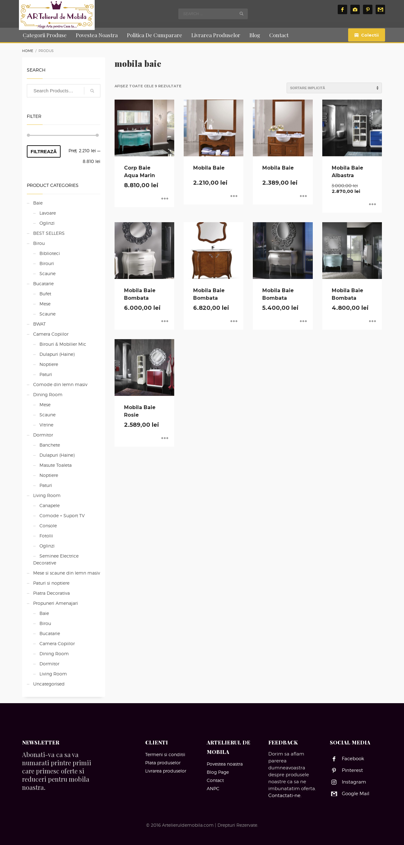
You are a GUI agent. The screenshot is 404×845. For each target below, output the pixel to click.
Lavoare (47, 213)
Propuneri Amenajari (55, 603)
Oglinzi (47, 223)
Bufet (45, 293)
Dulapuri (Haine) (56, 354)
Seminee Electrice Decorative (56, 559)
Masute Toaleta (55, 465)
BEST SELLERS (49, 233)
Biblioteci (49, 253)
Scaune (47, 273)
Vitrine (46, 424)
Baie (38, 202)
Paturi (45, 374)
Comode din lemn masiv (60, 384)
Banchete (49, 445)
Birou (39, 243)
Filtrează (44, 151)
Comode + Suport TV (62, 515)
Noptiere (48, 364)
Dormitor (43, 434)
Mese (44, 303)
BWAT (39, 324)
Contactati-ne (284, 795)
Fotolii (46, 535)
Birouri (46, 263)
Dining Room (47, 394)
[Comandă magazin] (334, 88)
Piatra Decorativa (51, 593)
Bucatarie (43, 283)
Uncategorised (49, 683)
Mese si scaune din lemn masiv (66, 573)
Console (48, 525)
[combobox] (213, 14)
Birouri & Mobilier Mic (62, 344)
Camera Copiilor (50, 334)
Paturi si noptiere (51, 583)
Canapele (49, 505)
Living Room (47, 495)
